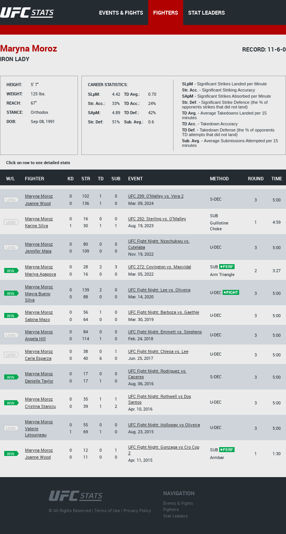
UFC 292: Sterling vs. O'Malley (157, 218)
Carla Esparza (38, 358)
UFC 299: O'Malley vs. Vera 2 (156, 196)
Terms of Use (107, 510)
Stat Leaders (175, 516)
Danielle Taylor (39, 381)
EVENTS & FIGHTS (121, 12)
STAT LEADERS (206, 12)
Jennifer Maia (38, 251)
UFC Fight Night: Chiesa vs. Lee (158, 351)
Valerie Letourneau (35, 431)
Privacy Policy (137, 510)
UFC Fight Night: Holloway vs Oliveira (164, 425)
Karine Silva (36, 225)
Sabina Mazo (37, 319)
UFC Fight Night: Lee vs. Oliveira (159, 290)
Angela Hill (35, 338)
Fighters (171, 509)
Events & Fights (178, 503)
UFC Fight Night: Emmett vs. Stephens (165, 331)
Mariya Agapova (40, 274)
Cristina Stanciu (40, 406)
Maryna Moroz (39, 196)
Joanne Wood (38, 203)
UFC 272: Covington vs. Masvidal (159, 266)
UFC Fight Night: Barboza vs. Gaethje (163, 312)
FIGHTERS (165, 12)
